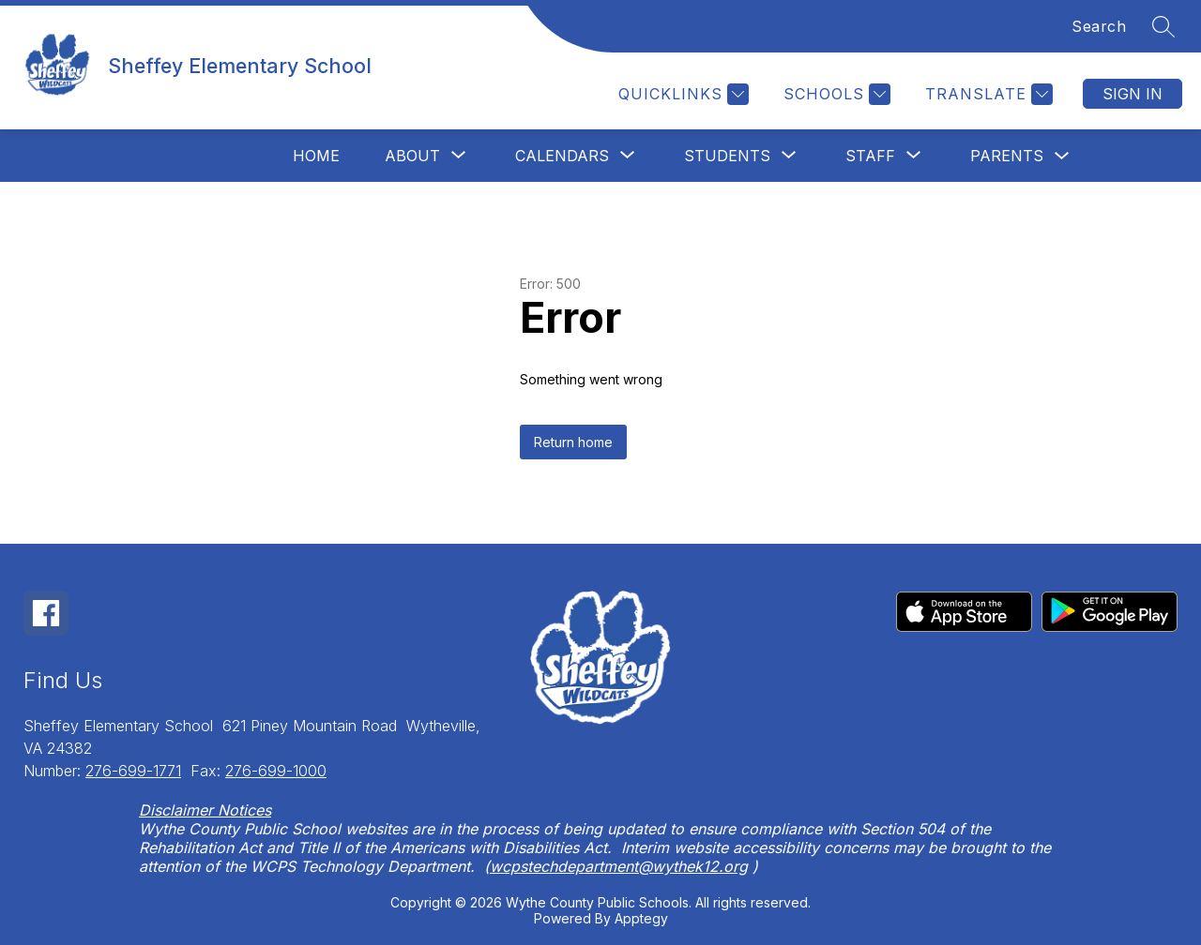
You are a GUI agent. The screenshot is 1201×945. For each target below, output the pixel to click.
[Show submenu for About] (412, 155)
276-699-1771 (133, 770)
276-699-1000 (276, 770)
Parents (1006, 155)
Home (316, 155)
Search (1099, 26)
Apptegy (641, 918)
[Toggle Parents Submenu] (1062, 156)
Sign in (1132, 93)
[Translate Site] (986, 94)
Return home (573, 442)
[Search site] (1163, 26)
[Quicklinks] (681, 94)
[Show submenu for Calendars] (562, 155)
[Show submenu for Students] (727, 155)
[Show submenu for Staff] (870, 155)
